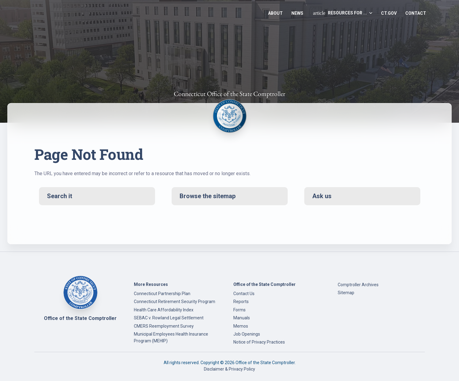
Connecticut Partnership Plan (162, 293)
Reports (241, 301)
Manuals (241, 317)
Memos (240, 326)
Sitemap (346, 292)
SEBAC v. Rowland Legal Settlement (169, 317)
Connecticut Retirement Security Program (174, 301)
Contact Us (244, 293)
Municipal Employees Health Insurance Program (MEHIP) (171, 337)
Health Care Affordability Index (163, 309)
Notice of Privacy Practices (259, 342)
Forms (239, 309)
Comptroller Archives (358, 284)
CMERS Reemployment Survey (164, 326)
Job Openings (246, 334)
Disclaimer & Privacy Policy (229, 369)
